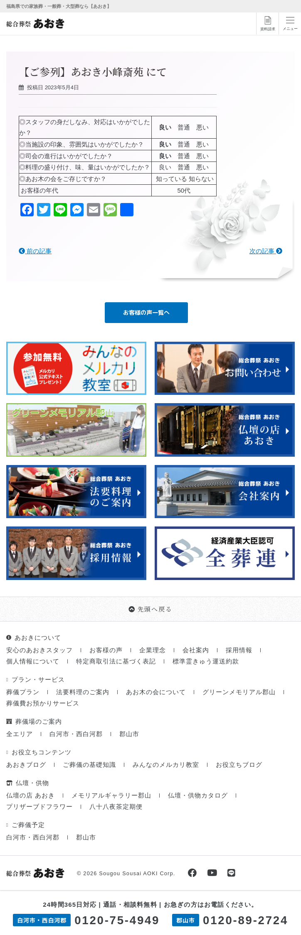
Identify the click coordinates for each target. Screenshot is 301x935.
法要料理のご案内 (82, 692)
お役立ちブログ (239, 765)
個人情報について (32, 662)
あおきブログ (26, 765)
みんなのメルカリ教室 (166, 765)
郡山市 (129, 734)
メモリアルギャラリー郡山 (111, 796)
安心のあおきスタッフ (39, 650)
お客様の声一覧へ (146, 312)
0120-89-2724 (245, 920)
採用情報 (239, 650)
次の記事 (265, 251)
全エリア (19, 734)
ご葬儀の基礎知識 (89, 765)
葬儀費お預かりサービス (42, 703)
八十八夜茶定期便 (116, 807)
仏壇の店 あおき (30, 796)
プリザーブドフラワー (39, 807)
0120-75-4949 (117, 920)
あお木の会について (156, 692)
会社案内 (196, 650)
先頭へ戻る (150, 609)
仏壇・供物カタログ (198, 796)
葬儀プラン (22, 692)
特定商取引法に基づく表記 (116, 662)
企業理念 (152, 650)
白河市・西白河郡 (76, 734)
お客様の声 (106, 650)
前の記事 (35, 251)
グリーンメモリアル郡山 (239, 692)
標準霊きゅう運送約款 (206, 662)
